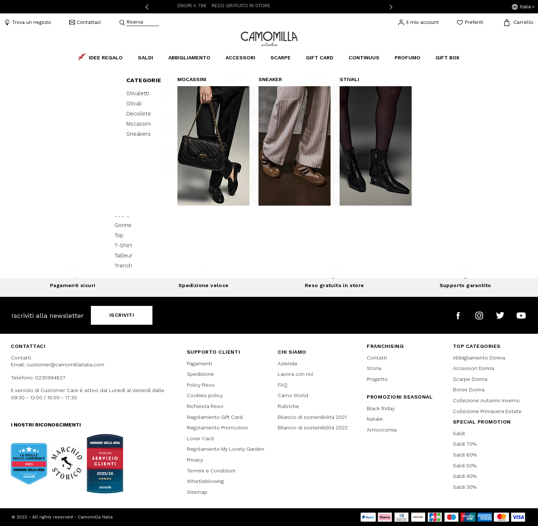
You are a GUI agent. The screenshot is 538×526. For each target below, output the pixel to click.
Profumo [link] (407, 57)
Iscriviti (121, 315)
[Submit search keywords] (122, 22)
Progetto (377, 379)
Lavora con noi (295, 374)
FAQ (282, 385)
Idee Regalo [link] (101, 58)
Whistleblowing (205, 481)
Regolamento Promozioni (217, 427)
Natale (375, 419)
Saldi (459, 433)
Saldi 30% (464, 487)
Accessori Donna (473, 368)
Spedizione (200, 374)
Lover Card (200, 438)
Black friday (381, 408)
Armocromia (381, 430)
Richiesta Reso (205, 406)
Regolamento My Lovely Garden (225, 449)
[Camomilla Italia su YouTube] (521, 315)
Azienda (287, 363)
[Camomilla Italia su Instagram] (479, 315)
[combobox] (142, 22)
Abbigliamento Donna (479, 358)
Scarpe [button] (280, 57)
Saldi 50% (464, 465)
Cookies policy (205, 395)
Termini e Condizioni (211, 471)
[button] (523, 7)
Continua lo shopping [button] (269, 186)
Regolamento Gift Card (215, 417)
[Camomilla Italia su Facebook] (458, 315)
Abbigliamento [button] (189, 57)
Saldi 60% (465, 455)
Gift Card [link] (319, 57)
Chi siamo (292, 352)
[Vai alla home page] (269, 38)
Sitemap (197, 492)
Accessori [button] (240, 57)
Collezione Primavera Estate (487, 411)
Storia (374, 368)
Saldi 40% (464, 476)
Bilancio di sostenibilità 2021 (312, 417)
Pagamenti (199, 363)
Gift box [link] (447, 57)
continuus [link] (364, 57)
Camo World (293, 395)
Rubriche (288, 406)
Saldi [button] (145, 57)
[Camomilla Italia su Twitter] (500, 315)
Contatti (377, 358)
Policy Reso (201, 385)
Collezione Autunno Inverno (486, 400)
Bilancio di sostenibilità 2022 (313, 427)
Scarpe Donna (470, 379)
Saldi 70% (464, 444)
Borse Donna (468, 389)
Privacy (195, 460)
